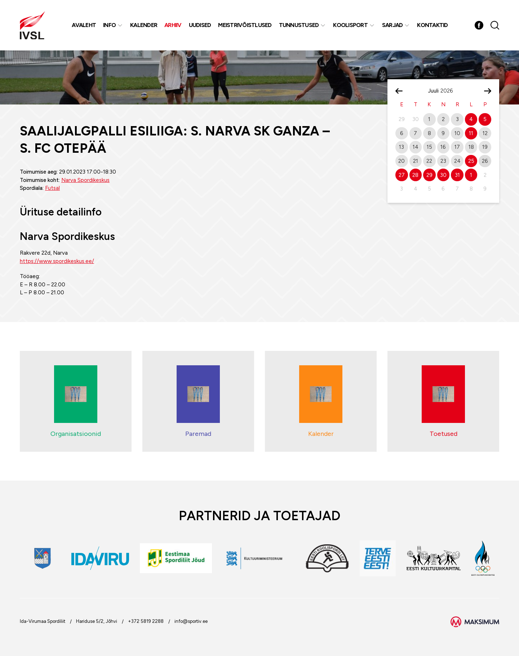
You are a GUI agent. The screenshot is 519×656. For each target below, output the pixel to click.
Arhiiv (173, 25)
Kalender (143, 25)
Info (109, 25)
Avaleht (84, 25)
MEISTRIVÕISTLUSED (244, 25)
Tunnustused (299, 25)
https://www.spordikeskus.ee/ (57, 261)
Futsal (52, 188)
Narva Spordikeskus (85, 180)
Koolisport (350, 25)
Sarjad (392, 25)
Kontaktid (432, 25)
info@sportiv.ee (191, 621)
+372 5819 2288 (146, 621)
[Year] (449, 90)
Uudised (200, 25)
